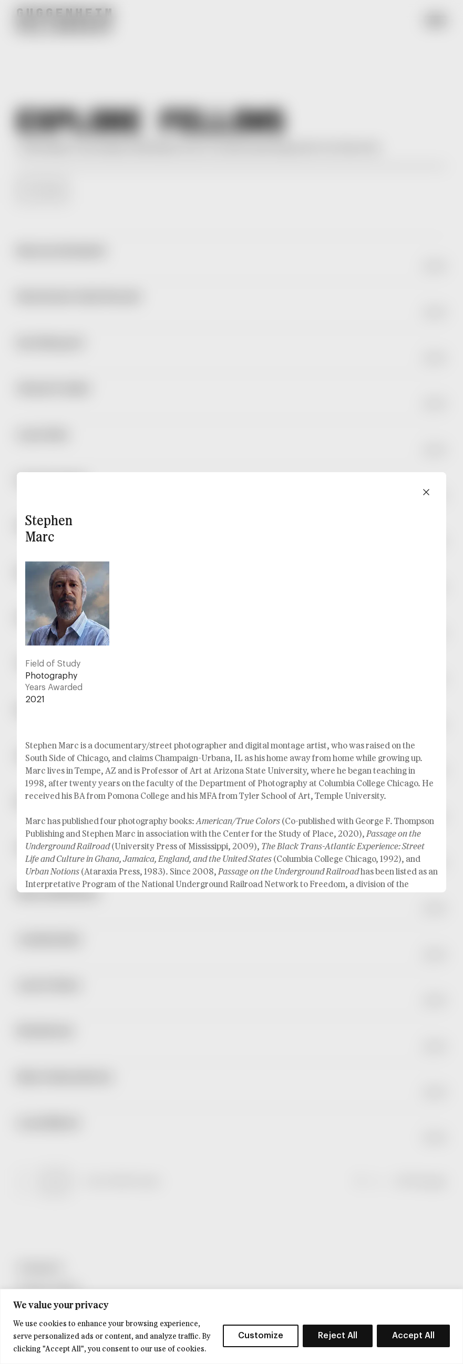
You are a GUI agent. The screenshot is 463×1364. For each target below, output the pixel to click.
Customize (260, 1335)
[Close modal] (426, 492)
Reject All (337, 1335)
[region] (231, 1326)
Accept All (413, 1335)
